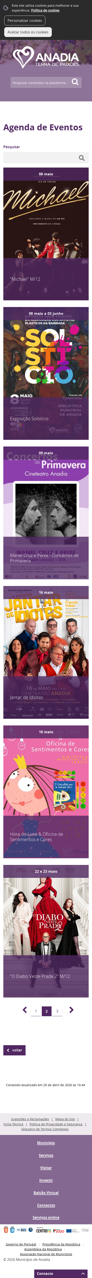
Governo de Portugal (21, 1244)
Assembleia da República (43, 1249)
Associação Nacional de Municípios (46, 1254)
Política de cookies (45, 10)
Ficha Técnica (13, 1124)
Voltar (17, 1050)
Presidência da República (61, 1244)
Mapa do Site (65, 1119)
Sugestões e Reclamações (30, 1119)
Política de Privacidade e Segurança (56, 1124)
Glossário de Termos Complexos (45, 1129)
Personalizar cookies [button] (25, 20)
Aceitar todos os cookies (28, 32)
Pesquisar (11, 146)
